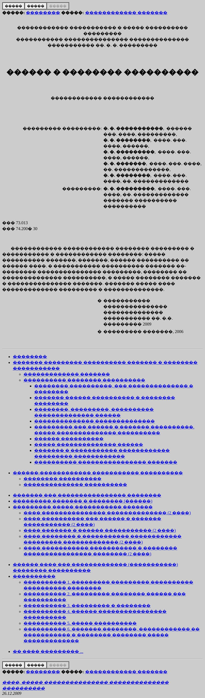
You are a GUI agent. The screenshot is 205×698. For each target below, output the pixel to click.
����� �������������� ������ (88, 444)
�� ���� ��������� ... (48, 651)
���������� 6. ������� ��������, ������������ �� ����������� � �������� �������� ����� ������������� (111, 635)
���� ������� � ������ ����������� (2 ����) (99, 530)
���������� (34, 576)
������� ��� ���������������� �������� (87, 495)
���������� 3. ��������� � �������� (87, 605)
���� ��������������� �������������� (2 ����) (107, 513)
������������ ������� (126, 12)
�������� (43, 12)
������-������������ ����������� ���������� (98, 473)
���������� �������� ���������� (84, 380)
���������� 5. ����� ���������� (80, 623)
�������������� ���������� (75, 484)
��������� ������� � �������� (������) (82, 501)
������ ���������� (69, 438)
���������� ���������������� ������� (105, 462)
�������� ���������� (62, 478)
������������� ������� (66, 374)
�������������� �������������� (94, 421)
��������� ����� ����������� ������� (83, 507)
